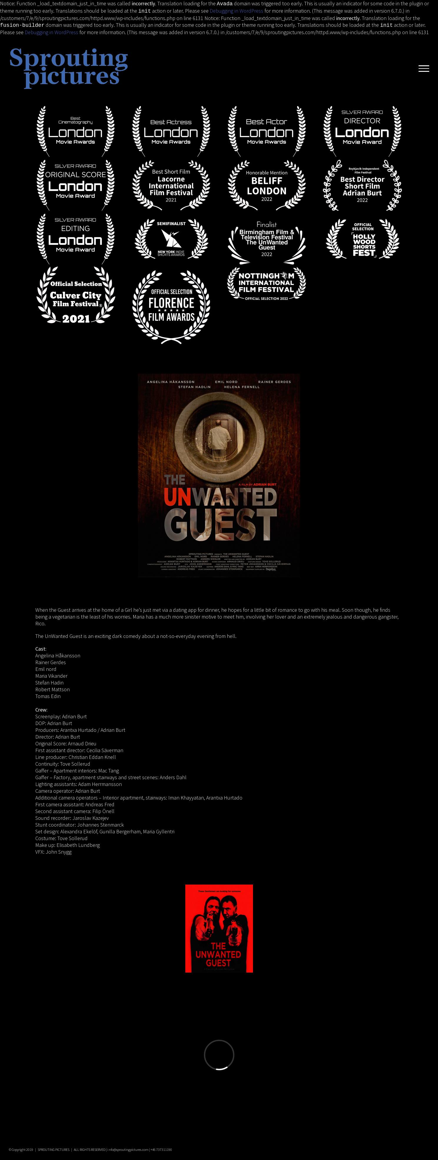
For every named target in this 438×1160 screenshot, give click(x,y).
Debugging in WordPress (236, 10)
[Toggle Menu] (424, 67)
